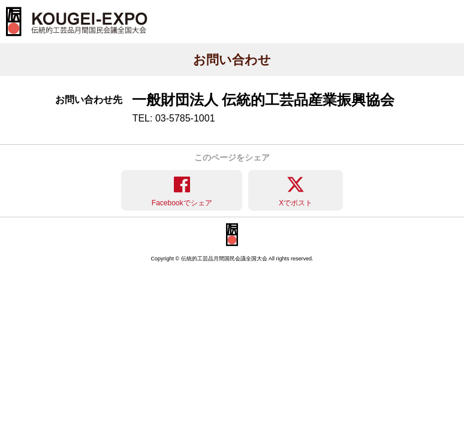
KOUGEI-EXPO (76, 21)
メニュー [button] (440, 5)
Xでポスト (295, 203)
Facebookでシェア (182, 203)
